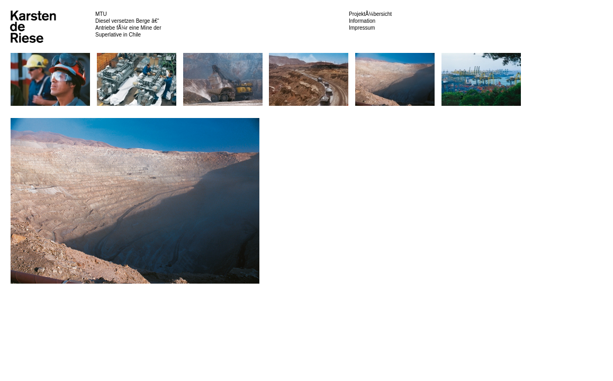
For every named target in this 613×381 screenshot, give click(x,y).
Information (362, 21)
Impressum (362, 28)
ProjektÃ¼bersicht (370, 14)
